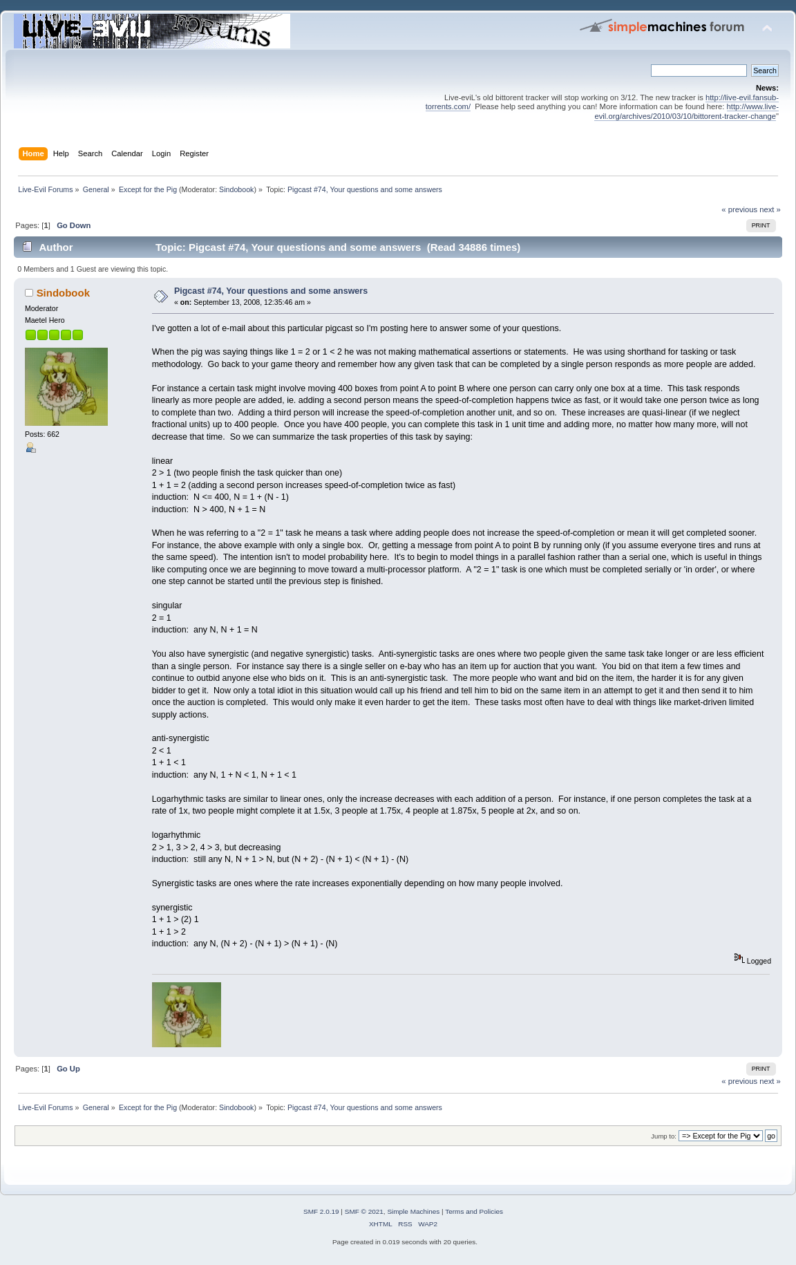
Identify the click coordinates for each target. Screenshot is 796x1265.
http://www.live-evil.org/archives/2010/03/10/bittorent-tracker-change (686, 111)
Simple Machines (413, 1211)
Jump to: (663, 1136)
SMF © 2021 (364, 1211)
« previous (739, 209)
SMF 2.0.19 (321, 1211)
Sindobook (236, 189)
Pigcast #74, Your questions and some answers (271, 291)
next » (770, 209)
